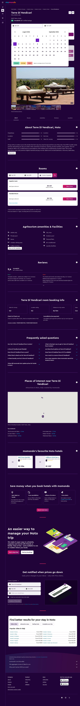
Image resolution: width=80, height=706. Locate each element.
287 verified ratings (26, 20)
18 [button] (22, 51)
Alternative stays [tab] (24, 624)
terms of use (27, 604)
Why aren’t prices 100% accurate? (43, 667)
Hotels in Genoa (14, 642)
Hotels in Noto (46, 9)
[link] (43, 510)
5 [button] (26, 44)
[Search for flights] (3, 7)
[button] (2, 2)
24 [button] (18, 55)
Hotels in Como (47, 638)
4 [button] (22, 44)
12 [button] (26, 47)
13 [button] (30, 47)
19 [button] (26, 51)
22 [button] (37, 51)
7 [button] (33, 44)
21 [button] (33, 51)
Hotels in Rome (14, 632)
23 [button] (15, 55)
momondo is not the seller (43, 661)
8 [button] (37, 44)
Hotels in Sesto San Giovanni (50, 642)
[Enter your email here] (26, 593)
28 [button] (33, 55)
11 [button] (22, 47)
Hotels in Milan (13, 634)
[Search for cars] (3, 13)
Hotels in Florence (47, 634)
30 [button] (15, 59)
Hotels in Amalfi (47, 640)
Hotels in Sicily (38, 9)
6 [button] (42, 44)
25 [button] (22, 55)
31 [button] (18, 59)
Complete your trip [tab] (47, 624)
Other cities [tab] (14, 624)
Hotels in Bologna (14, 638)
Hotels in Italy (30, 9)
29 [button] (37, 55)
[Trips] (3, 18)
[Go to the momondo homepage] (11, 2)
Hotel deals (13, 9)
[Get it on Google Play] (64, 680)
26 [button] (26, 55)
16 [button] (15, 51)
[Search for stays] (3, 10)
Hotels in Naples (14, 640)
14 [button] (33, 47)
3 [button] (18, 44)
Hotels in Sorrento (47, 636)
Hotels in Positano (14, 636)
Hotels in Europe (21, 9)
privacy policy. (35, 604)
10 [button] (18, 47)
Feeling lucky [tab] (35, 624)
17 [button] (18, 51)
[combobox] (26, 584)
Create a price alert (66, 499)
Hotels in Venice (47, 632)
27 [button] (30, 55)
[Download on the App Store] (64, 684)
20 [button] (30, 51)
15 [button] (37, 47)
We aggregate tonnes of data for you (43, 664)
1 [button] (37, 40)
